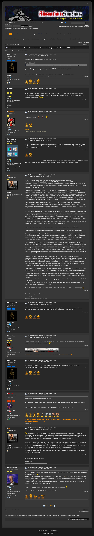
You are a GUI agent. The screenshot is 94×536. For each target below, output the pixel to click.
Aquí (49, 275)
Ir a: (68, 519)
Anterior (12, 44)
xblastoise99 (12, 467)
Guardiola (11, 336)
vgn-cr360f (43, 182)
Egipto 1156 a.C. (77, 160)
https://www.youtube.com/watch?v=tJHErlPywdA (36, 298)
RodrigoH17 (12, 54)
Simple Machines (54, 530)
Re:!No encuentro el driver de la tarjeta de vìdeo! (42, 54)
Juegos (67, 22)
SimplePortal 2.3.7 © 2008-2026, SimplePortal (48, 532)
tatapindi (11, 111)
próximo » (86, 42)
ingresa (24, 22)
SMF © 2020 (47, 530)
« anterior (80, 42)
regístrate (29, 22)
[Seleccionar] (32, 62)
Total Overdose (68, 160)
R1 (9, 175)
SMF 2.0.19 (40, 530)
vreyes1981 (12, 139)
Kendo (10, 393)
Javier (10, 89)
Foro (62, 22)
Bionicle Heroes (60, 160)
